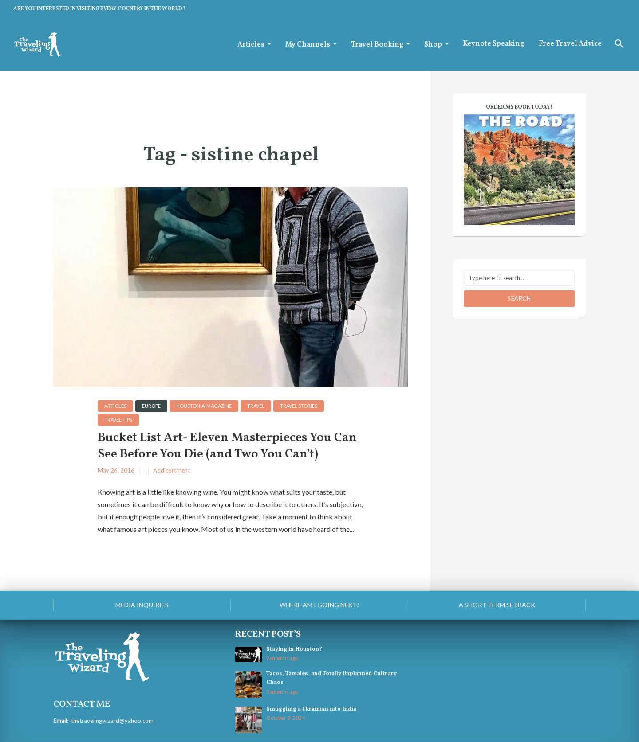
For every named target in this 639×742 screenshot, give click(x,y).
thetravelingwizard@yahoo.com (112, 720)
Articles (250, 45)
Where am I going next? (319, 605)
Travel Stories (298, 406)
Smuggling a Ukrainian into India (311, 709)
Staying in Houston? (294, 649)
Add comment (171, 470)
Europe (151, 406)
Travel (255, 406)
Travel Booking (377, 45)
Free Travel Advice (570, 44)
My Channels (307, 45)
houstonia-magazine (204, 406)
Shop (433, 45)
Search (519, 298)
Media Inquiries (142, 605)
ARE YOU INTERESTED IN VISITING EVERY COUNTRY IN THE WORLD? (99, 8)
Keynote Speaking (493, 44)
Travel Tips (118, 419)
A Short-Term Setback (497, 605)
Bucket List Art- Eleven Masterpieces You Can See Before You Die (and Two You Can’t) (227, 446)
